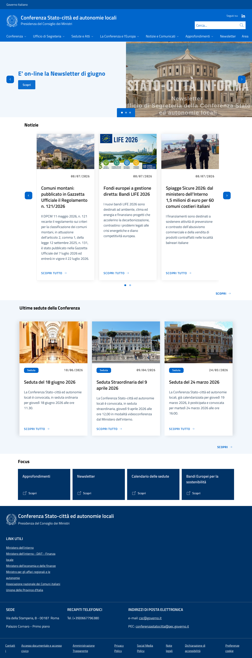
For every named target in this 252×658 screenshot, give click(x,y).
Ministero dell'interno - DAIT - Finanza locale (30, 556)
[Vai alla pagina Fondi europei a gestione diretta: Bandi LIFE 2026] (116, 273)
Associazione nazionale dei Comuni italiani (33, 584)
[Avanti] (245, 79)
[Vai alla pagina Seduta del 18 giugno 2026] (37, 429)
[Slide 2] (130, 113)
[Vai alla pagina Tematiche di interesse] (29, 493)
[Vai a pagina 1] (125, 285)
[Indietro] (7, 79)
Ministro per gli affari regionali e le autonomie (28, 575)
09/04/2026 (146, 370)
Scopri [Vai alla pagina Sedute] (225, 447)
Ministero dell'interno (20, 547)
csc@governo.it (150, 618)
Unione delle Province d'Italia (24, 590)
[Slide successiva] (227, 195)
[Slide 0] (122, 113)
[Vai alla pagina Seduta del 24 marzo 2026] (182, 429)
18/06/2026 (73, 370)
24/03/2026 (218, 370)
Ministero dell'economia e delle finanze (31, 565)
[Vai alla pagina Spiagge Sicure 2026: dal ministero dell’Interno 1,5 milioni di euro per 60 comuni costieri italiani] (179, 273)
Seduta (31, 370)
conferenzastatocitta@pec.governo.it (162, 626)
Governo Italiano (17, 4)
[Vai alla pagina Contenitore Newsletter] (84, 493)
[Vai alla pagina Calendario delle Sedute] (139, 493)
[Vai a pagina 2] (130, 285)
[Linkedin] (242, 15)
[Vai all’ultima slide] (28, 195)
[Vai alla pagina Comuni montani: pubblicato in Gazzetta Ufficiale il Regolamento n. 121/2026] (54, 273)
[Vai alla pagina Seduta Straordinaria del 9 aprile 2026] (109, 429)
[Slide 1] (126, 113)
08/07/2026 (80, 176)
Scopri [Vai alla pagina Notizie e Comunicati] (223, 293)
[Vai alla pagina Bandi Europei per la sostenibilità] (193, 493)
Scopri (27, 84)
